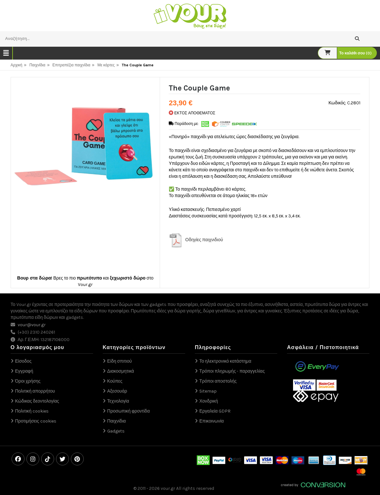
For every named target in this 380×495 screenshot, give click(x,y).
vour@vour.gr (32, 325)
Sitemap (208, 391)
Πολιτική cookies (32, 411)
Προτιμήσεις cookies (35, 421)
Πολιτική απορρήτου (35, 391)
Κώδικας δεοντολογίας (37, 401)
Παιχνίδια (37, 65)
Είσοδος (23, 361)
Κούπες (114, 381)
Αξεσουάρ (117, 391)
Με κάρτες (106, 65)
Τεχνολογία (118, 401)
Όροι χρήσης (28, 381)
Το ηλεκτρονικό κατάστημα (225, 361)
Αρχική (16, 65)
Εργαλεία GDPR (215, 411)
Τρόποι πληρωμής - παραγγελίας (232, 371)
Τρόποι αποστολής (218, 381)
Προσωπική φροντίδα (128, 411)
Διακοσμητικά (120, 371)
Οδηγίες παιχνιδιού (204, 240)
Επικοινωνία (211, 421)
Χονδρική (208, 401)
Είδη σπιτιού (119, 361)
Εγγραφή (24, 371)
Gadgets (116, 431)
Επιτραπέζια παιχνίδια (71, 65)
